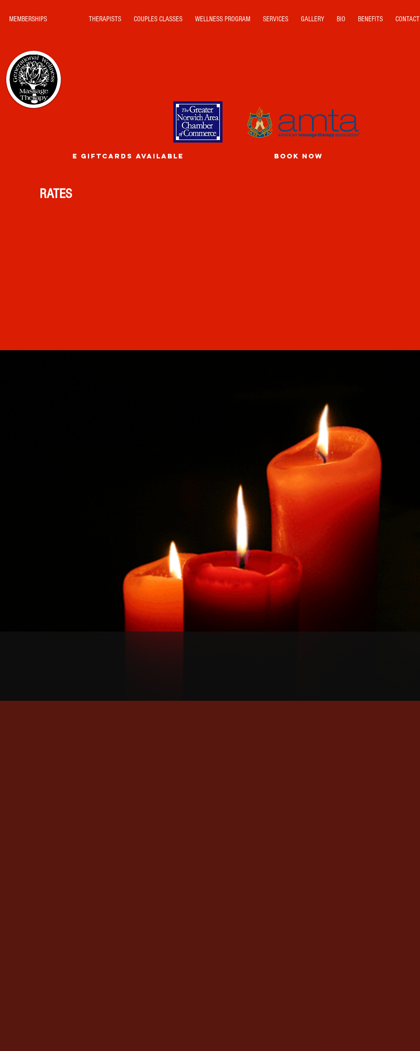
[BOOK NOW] (298, 156)
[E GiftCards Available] (128, 156)
